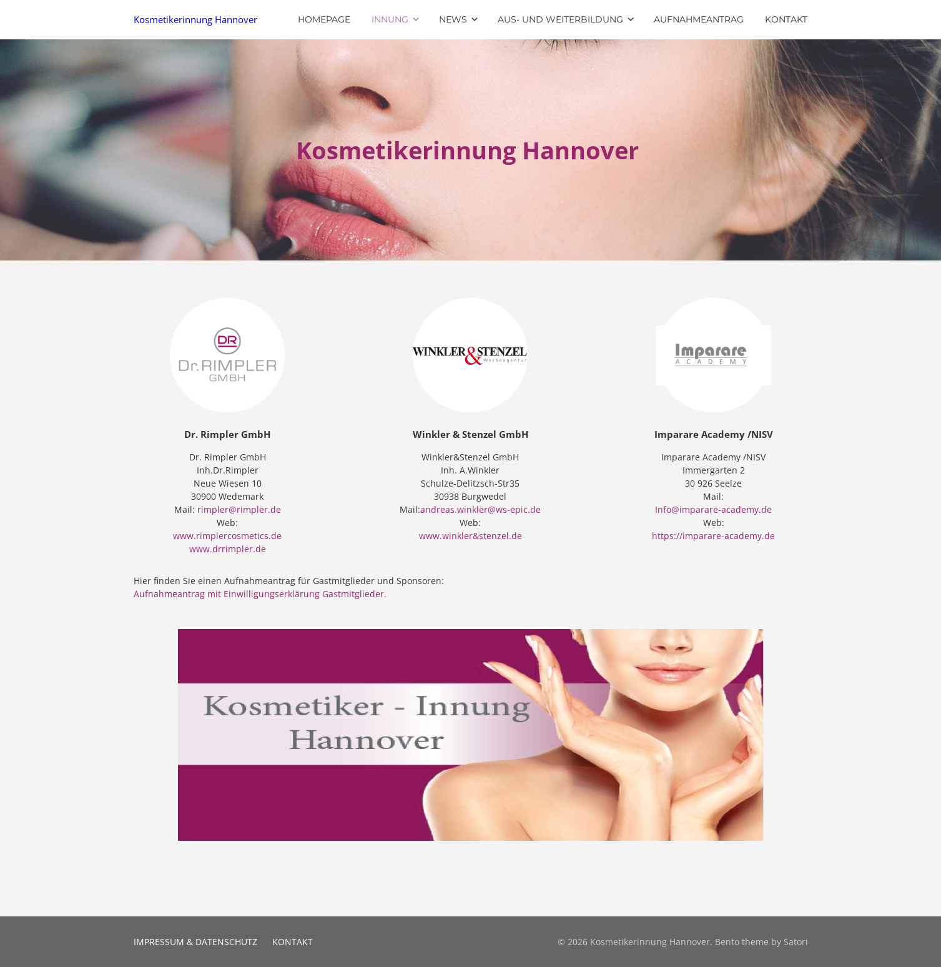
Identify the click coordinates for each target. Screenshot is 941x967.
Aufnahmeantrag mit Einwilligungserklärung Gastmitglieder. (260, 594)
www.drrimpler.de (227, 549)
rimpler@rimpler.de (239, 509)
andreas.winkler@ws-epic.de (480, 509)
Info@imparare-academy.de (713, 509)
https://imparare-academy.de (713, 536)
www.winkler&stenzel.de (470, 536)
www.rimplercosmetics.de (227, 536)
